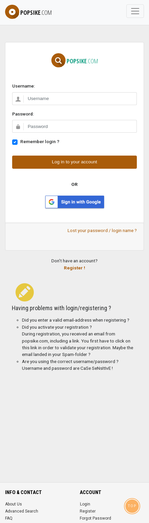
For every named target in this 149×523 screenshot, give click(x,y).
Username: (23, 86)
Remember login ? (39, 141)
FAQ (9, 518)
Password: (23, 114)
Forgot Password (95, 518)
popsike (28, 12)
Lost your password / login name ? (102, 230)
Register (88, 511)
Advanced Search (21, 511)
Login (85, 504)
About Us (13, 504)
